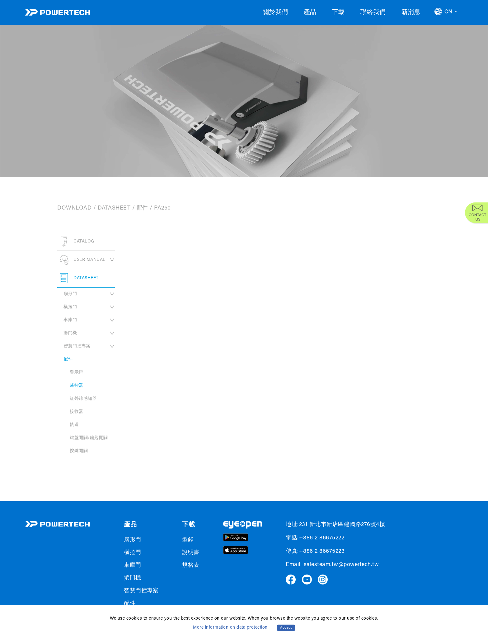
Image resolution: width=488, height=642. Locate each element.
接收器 (76, 412)
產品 (310, 12)
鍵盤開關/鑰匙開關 (89, 438)
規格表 (190, 565)
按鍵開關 (79, 451)
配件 (142, 208)
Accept (286, 628)
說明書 (190, 553)
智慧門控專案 (89, 346)
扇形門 (89, 294)
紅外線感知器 (83, 399)
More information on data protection (230, 628)
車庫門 (89, 320)
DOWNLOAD (74, 208)
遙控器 (76, 386)
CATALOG (75, 242)
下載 (338, 12)
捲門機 (89, 333)
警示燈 (76, 373)
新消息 (411, 12)
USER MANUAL (86, 260)
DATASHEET (114, 208)
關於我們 (275, 12)
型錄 (188, 540)
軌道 (74, 425)
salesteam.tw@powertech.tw (341, 565)
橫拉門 (89, 307)
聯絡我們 (373, 12)
